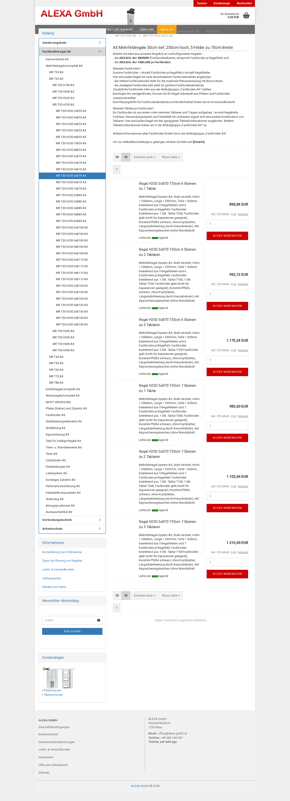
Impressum (46, 766)
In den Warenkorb (227, 244)
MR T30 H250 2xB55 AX (71, 120)
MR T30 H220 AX (63, 107)
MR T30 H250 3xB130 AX (72, 301)
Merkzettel (244, 3)
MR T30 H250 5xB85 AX (71, 223)
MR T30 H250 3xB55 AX (71, 126)
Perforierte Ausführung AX (63, 495)
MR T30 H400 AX (63, 353)
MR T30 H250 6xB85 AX (71, 230)
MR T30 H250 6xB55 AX (71, 146)
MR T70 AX (56, 385)
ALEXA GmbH (140, 795)
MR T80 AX (56, 391)
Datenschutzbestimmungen (57, 751)
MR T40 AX (56, 366)
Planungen (84, 29)
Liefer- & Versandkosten (58, 578)
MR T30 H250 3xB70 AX (71, 171)
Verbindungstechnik (57, 529)
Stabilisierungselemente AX (64, 430)
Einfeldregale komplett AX (63, 398)
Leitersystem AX (56, 482)
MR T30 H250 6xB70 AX (71, 191)
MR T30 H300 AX (63, 340)
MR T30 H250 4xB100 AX (72, 249)
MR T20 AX (56, 81)
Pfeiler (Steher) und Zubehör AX (66, 417)
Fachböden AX (55, 424)
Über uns (147, 29)
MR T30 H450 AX (63, 359)
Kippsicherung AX (57, 443)
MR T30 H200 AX (63, 100)
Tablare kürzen (53, 703)
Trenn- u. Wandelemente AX (64, 456)
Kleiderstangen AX (58, 475)
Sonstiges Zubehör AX (60, 489)
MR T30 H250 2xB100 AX (72, 236)
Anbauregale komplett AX (63, 404)
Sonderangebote (54, 51)
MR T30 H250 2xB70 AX (71, 165)
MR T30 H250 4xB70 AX (71, 178)
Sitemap (44, 781)
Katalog (166, 29)
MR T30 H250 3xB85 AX (71, 210)
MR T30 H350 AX (63, 346)
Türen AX (51, 462)
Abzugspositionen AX (60, 514)
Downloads (48, 29)
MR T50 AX (56, 372)
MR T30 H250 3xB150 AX (72, 327)
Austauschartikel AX (59, 521)
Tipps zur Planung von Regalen (62, 569)
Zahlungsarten (51, 587)
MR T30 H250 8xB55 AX (71, 159)
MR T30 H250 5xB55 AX (71, 139)
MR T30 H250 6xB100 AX (72, 262)
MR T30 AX (56, 87)
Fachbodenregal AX (56, 60)
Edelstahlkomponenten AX (63, 501)
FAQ (67, 29)
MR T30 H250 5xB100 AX (72, 255)
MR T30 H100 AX (63, 94)
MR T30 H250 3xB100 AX (72, 243)
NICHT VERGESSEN (58, 411)
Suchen (202, 3)
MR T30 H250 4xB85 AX (71, 217)
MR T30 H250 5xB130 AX (72, 314)
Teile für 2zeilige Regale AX (63, 450)
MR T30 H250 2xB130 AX (72, 294)
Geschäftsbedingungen (54, 736)
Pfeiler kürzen (52, 699)
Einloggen (72, 640)
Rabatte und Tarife (54, 596)
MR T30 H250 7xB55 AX (71, 152)
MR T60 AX (56, 378)
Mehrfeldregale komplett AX (64, 75)
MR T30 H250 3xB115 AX (72, 275)
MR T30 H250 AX (63, 113)
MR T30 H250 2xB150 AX (72, 320)
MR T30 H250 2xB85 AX (71, 204)
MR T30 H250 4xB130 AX (72, 307)
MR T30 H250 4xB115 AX (72, 282)
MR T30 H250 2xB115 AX (72, 268)
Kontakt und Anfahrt (116, 29)
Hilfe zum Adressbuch (53, 774)
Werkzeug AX (55, 508)
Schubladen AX (56, 469)
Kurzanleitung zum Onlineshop (62, 561)
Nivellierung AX (55, 437)
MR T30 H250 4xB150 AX (72, 333)
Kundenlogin (222, 3)
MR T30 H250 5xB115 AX (72, 288)
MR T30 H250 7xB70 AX (71, 197)
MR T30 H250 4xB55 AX (71, 133)
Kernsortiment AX (57, 68)
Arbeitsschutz (52, 537)
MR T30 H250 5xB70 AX (71, 184)
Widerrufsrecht (48, 743)
